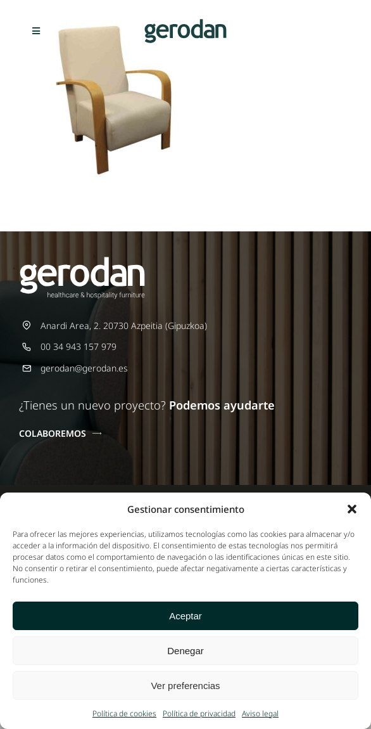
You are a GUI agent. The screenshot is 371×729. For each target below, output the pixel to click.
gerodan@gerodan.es (84, 368)
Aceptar (185, 615)
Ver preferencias (185, 685)
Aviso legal (260, 713)
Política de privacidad (199, 713)
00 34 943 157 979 (78, 346)
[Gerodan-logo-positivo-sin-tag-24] (185, 23)
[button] (352, 509)
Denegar (185, 650)
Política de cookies (124, 713)
